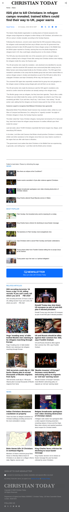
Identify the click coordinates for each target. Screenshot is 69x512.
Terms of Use (35, 478)
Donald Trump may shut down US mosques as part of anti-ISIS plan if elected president (48, 307)
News (14, 8)
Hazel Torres (10, 27)
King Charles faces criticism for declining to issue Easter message (48, 451)
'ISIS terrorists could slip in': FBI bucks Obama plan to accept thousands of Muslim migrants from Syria (20, 373)
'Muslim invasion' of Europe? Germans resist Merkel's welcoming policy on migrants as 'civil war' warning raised (48, 373)
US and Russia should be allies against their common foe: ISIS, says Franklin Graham (48, 338)
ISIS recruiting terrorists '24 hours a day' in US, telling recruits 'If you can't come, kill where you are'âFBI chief (19, 292)
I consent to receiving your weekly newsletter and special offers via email (30, 475)
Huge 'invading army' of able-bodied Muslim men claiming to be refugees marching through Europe (19, 339)
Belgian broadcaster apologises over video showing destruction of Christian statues (48, 414)
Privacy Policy (45, 478)
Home (8, 8)
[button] (3, 3)
